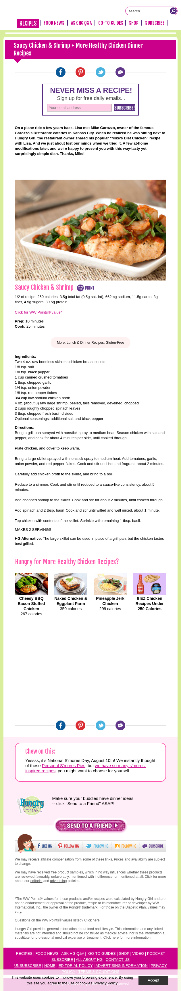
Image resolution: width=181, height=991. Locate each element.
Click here (111, 938)
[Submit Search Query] (173, 10)
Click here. (92, 920)
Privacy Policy (106, 983)
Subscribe (155, 23)
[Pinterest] (80, 72)
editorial (36, 881)
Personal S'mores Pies (63, 765)
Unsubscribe (27, 965)
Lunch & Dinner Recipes (85, 343)
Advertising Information (121, 965)
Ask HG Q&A (81, 23)
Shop (133, 23)
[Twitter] (100, 72)
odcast (157, 953)
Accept (153, 980)
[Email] (120, 72)
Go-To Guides (110, 23)
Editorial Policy (76, 965)
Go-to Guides (102, 953)
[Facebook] (60, 72)
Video (138, 953)
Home (49, 965)
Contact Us (118, 959)
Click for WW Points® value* (38, 312)
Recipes (28, 23)
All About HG (89, 959)
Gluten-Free (115, 343)
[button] (90, 827)
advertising (58, 881)
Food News (54, 23)
